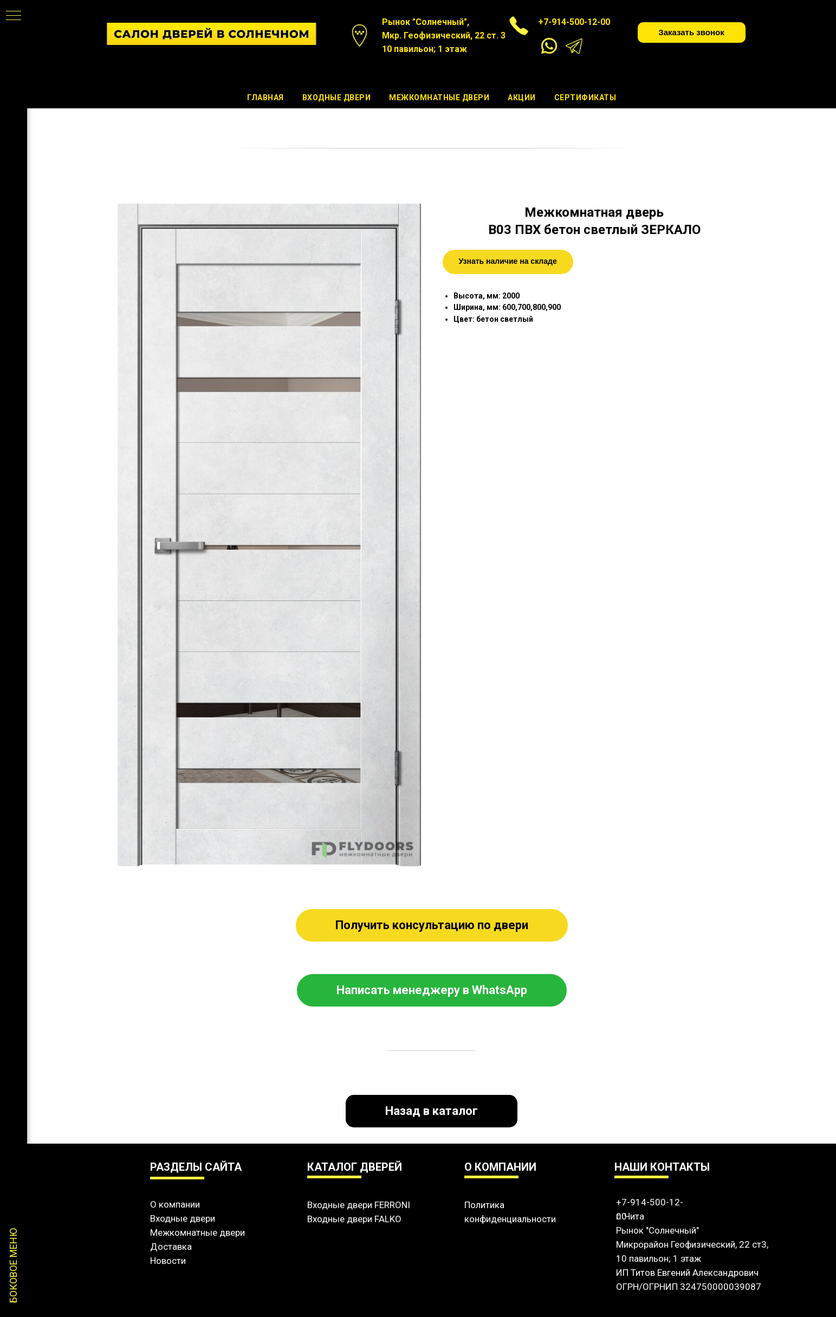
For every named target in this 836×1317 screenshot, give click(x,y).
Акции (522, 97)
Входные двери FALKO (354, 1219)
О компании (175, 1204)
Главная (265, 97)
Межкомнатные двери (439, 97)
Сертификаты (585, 97)
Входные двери (336, 97)
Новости (168, 1260)
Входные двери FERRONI (358, 1204)
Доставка (171, 1246)
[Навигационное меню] (13, 16)
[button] (692, 32)
